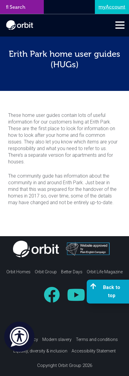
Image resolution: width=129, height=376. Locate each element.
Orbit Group (46, 271)
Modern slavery (57, 339)
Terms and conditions (97, 339)
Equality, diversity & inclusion (40, 351)
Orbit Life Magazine (105, 271)
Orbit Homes (18, 271)
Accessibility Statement (94, 351)
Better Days (71, 271)
